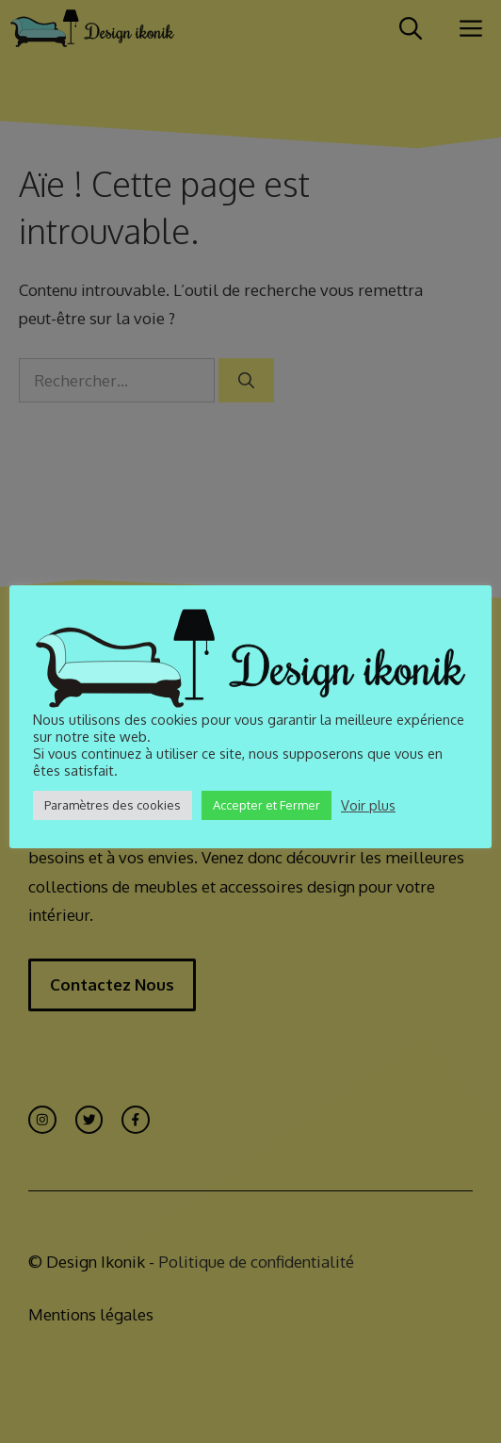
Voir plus (368, 804)
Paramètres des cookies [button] (112, 804)
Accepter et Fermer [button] (266, 804)
